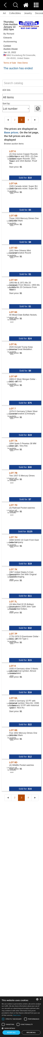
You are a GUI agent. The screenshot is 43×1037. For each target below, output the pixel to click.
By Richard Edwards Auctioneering (10, 38)
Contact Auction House (10, 47)
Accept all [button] (11, 1032)
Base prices (11, 132)
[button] (21, 1028)
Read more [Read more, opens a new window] (17, 1015)
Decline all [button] (31, 1032)
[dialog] (21, 1016)
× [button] (40, 999)
